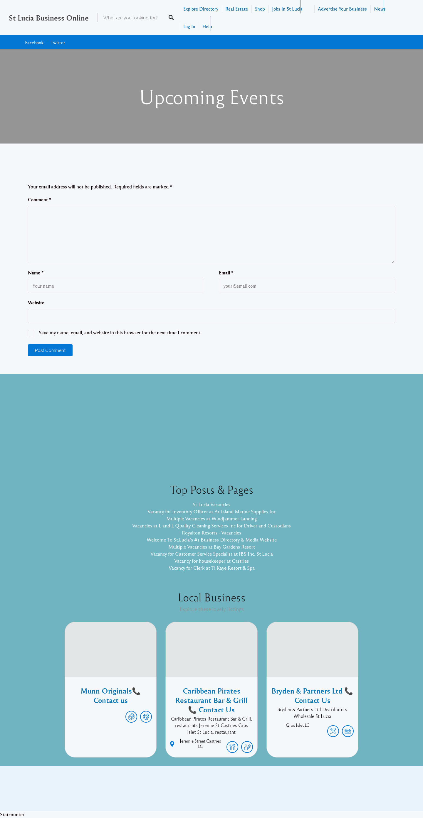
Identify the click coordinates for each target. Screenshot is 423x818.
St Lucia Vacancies (211, 504)
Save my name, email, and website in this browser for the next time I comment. (120, 332)
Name (36, 273)
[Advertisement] (211, 424)
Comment (39, 200)
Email (226, 273)
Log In (189, 26)
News (380, 8)
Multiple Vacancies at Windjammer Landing (211, 518)
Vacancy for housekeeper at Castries (211, 561)
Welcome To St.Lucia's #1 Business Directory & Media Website (212, 540)
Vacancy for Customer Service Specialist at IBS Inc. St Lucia (211, 554)
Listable (231, 793)
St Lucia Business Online (49, 17)
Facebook (34, 42)
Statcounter (12, 814)
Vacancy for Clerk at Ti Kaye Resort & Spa (212, 568)
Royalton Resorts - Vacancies (211, 532)
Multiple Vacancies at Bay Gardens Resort (211, 547)
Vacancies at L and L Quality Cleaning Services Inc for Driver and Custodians (211, 525)
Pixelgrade (253, 793)
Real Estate (236, 8)
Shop (260, 8)
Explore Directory (200, 8)
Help (207, 26)
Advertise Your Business (342, 8)
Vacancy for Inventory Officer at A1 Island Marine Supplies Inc (211, 511)
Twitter (58, 42)
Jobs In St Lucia (287, 8)
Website (36, 303)
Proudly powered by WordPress (187, 793)
